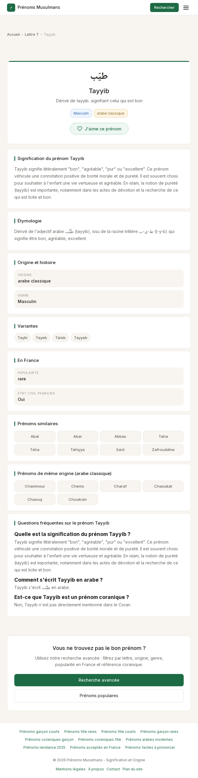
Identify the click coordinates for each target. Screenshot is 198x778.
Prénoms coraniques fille (99, 739)
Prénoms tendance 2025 (44, 747)
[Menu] (186, 8)
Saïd (120, 449)
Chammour (35, 486)
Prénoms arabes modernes (149, 739)
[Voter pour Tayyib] (99, 129)
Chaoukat (163, 486)
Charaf (120, 486)
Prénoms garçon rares (159, 731)
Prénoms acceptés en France (95, 747)
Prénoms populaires (99, 695)
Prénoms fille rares (80, 731)
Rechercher (164, 7)
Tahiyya (77, 449)
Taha (163, 436)
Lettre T (32, 34)
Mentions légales (71, 769)
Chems (77, 486)
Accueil (13, 34)
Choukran (78, 499)
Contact (113, 769)
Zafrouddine (163, 449)
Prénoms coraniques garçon (49, 739)
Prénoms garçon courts (40, 731)
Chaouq (34, 499)
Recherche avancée (99, 679)
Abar (77, 436)
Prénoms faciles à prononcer (150, 747)
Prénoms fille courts (118, 731)
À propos (96, 769)
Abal (35, 436)
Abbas (120, 436)
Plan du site (133, 769)
